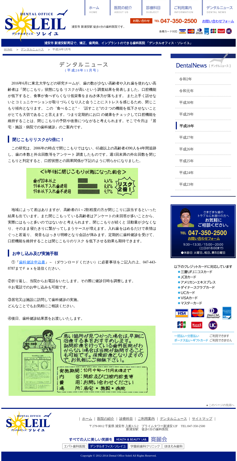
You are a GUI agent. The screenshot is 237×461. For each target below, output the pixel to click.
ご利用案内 (146, 419)
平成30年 (186, 103)
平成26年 (186, 149)
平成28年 (186, 126)
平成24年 (186, 173)
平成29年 (186, 114)
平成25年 (186, 161)
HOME (8, 49)
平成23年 (186, 184)
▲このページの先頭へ (220, 405)
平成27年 (186, 137)
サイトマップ (202, 419)
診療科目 (126, 419)
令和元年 (186, 91)
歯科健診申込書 (32, 262)
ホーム (87, 419)
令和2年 (185, 79)
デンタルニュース (32, 49)
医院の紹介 (105, 419)
